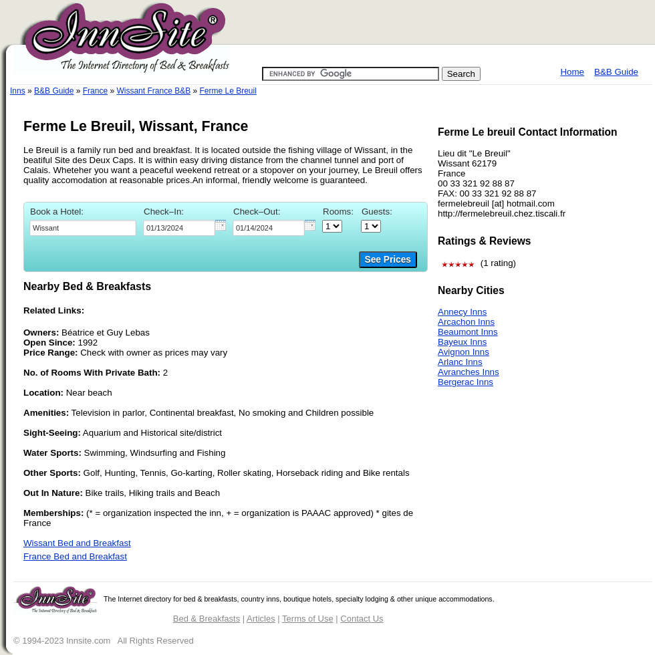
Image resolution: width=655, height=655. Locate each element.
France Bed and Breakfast (75, 556)
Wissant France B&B (153, 91)
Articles (261, 619)
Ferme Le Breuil (228, 91)
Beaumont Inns (468, 332)
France (95, 91)
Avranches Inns (468, 372)
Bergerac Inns (465, 382)
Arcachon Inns (466, 322)
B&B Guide (616, 72)
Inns (17, 91)
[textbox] (82, 228)
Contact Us (361, 619)
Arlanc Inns (460, 362)
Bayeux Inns (462, 342)
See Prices (388, 260)
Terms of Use (308, 619)
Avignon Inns (463, 352)
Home (572, 72)
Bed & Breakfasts (206, 619)
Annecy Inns (462, 312)
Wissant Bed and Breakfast (77, 543)
